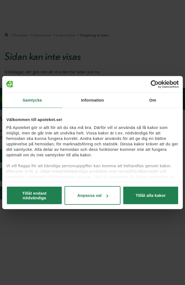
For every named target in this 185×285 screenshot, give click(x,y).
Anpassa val (92, 195)
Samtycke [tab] (32, 99)
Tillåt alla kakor (151, 195)
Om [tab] (152, 99)
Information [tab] (92, 99)
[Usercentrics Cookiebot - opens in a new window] (155, 84)
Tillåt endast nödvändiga (34, 195)
